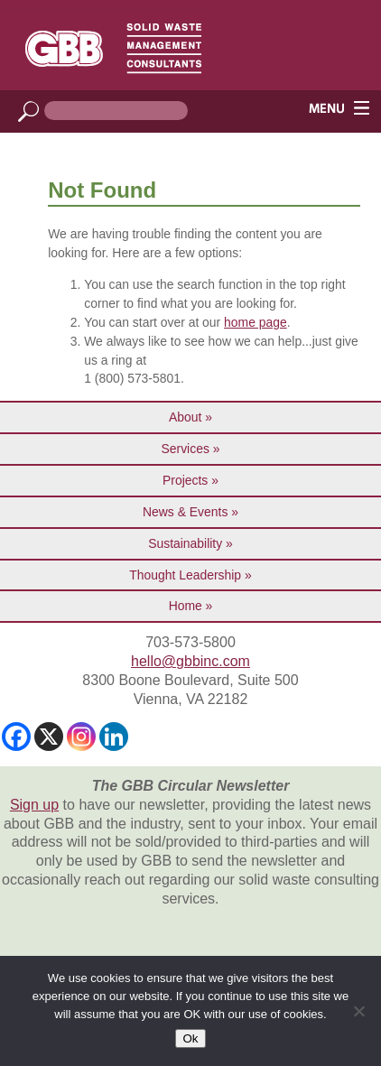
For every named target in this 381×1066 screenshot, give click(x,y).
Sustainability (185, 543)
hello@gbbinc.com (190, 661)
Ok (190, 1038)
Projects (185, 480)
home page (255, 322)
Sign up (34, 804)
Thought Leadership (185, 575)
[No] (358, 1011)
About (185, 417)
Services (185, 448)
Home (185, 605)
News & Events (185, 512)
